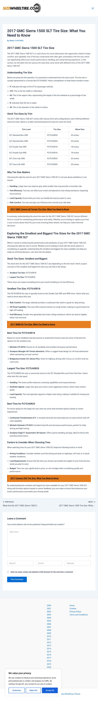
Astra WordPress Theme (70, 694)
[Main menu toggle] (92, 8)
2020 (49, 667)
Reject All (33, 690)
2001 (49, 608)
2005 (49, 621)
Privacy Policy (75, 611)
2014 (49, 648)
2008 (49, 630)
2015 (49, 652)
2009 (49, 633)
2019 (49, 664)
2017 (49, 658)
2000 (49, 605)
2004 (49, 618)
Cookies (73, 608)
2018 (49, 661)
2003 (49, 615)
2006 (49, 624)
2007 (49, 627)
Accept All (50, 690)
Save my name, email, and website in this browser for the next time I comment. (42, 572)
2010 (49, 636)
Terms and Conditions (79, 615)
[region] (33, 682)
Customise (16, 690)
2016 (49, 655)
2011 (49, 639)
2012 (49, 642)
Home (72, 605)
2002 (49, 611)
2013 (49, 645)
